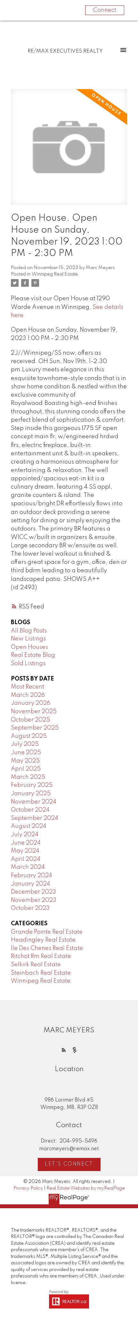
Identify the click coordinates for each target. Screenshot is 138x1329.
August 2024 (28, 826)
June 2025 (26, 752)
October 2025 (30, 720)
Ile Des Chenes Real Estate (47, 948)
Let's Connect (69, 1164)
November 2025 (34, 711)
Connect (104, 10)
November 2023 (33, 900)
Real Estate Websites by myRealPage (85, 1188)
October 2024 (30, 810)
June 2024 (26, 843)
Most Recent (27, 687)
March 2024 (28, 867)
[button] (64, 1050)
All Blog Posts (29, 631)
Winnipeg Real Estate (55, 274)
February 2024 (31, 876)
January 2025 (31, 794)
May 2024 (25, 851)
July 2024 (24, 835)
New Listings (28, 639)
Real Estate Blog (33, 655)
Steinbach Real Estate (41, 973)
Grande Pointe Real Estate (47, 932)
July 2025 (25, 744)
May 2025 (25, 761)
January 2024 (30, 884)
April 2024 (25, 859)
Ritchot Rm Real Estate (41, 956)
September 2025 (35, 728)
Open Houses (29, 647)
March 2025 (28, 777)
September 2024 (34, 818)
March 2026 (28, 695)
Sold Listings (28, 663)
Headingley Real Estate (43, 940)
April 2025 (26, 769)
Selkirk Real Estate (36, 965)
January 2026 (30, 703)
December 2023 (33, 892)
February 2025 (32, 785)
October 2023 (30, 908)
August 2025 (29, 736)
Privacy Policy (28, 1188)
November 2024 (33, 802)
